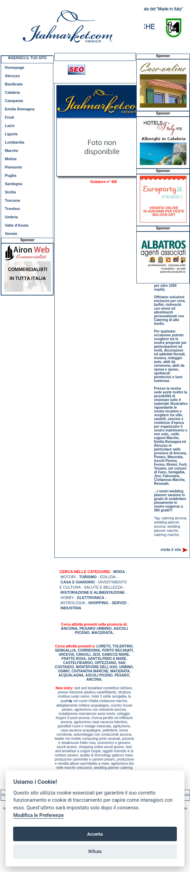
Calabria (12, 92)
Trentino (12, 209)
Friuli (9, 117)
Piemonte (13, 167)
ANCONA (69, 628)
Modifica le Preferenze (38, 815)
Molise (11, 159)
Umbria (11, 217)
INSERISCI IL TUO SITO (27, 58)
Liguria (11, 134)
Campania (14, 101)
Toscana (12, 200)
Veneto (11, 233)
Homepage (14, 67)
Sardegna (13, 184)
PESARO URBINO (95, 628)
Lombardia (14, 142)
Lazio (10, 126)
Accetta (95, 834)
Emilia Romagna (20, 109)
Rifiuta (94, 851)
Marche (11, 150)
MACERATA (101, 632)
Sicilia (10, 192)
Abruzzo (12, 76)
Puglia (10, 175)
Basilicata (13, 84)
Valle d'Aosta (16, 225)
